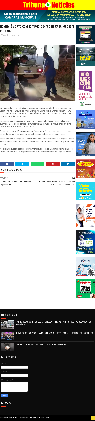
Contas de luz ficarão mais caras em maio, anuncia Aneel (40, 344)
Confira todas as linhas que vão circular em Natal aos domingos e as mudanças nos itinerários (53, 323)
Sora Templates (12, 418)
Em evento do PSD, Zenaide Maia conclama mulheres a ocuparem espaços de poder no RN (54, 333)
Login (47, 418)
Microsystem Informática (36, 418)
